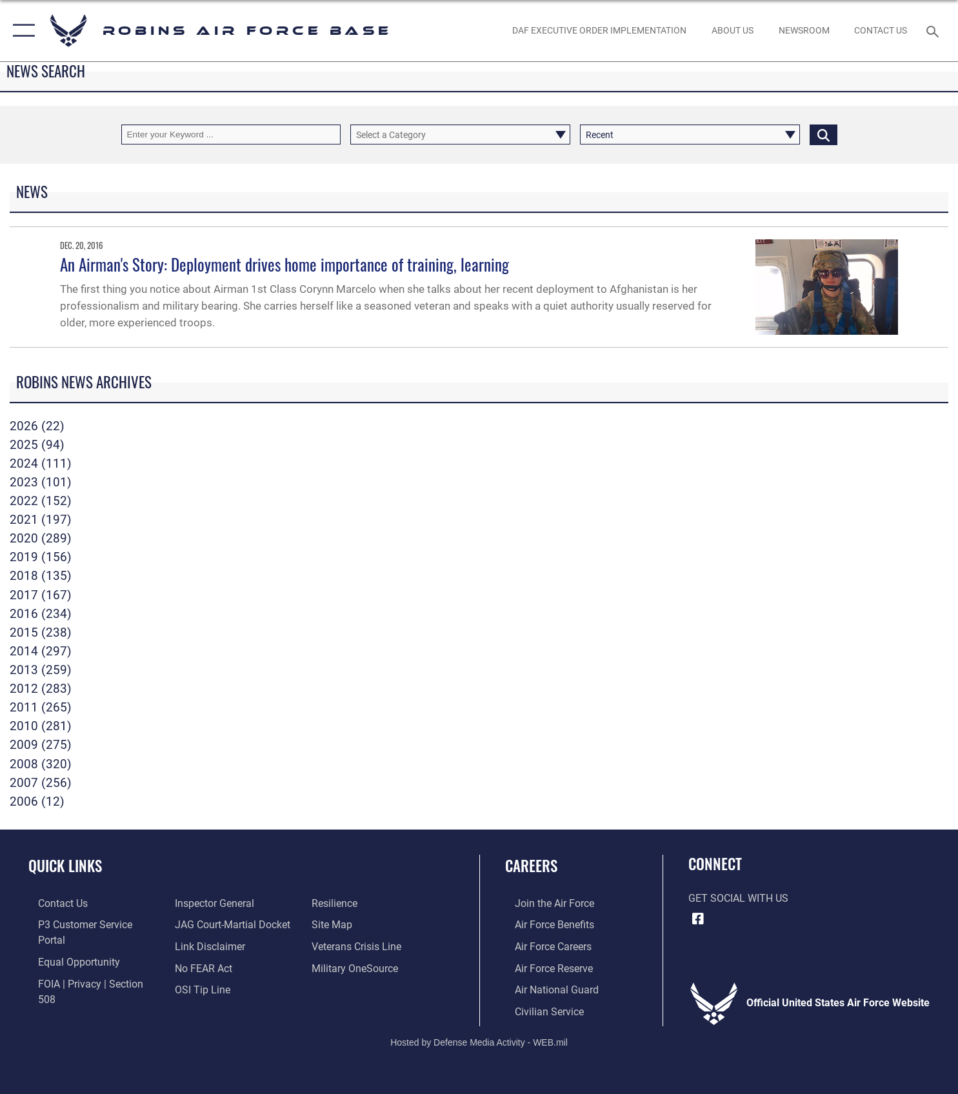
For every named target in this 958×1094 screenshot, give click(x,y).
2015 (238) (41, 632)
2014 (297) (41, 651)
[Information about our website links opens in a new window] (207, 924)
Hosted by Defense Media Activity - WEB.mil (479, 1040)
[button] (21, 30)
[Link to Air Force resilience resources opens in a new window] (194, 988)
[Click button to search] (823, 134)
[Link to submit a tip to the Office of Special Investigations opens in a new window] (199, 967)
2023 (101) (41, 482)
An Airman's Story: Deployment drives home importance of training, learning (284, 264)
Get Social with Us (738, 898)
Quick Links (65, 866)
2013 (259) (41, 669)
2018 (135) (41, 575)
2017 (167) (41, 595)
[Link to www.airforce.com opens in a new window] (544, 903)
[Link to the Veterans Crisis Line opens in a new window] (359, 924)
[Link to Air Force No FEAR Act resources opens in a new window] (200, 945)
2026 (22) (37, 426)
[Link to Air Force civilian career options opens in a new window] (539, 1009)
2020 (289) (41, 538)
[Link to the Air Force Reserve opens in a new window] (544, 967)
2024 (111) (41, 463)
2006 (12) (37, 801)
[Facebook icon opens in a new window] (698, 919)
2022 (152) (41, 500)
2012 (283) (41, 688)
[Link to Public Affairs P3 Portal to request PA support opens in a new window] (90, 924)
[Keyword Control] (231, 134)
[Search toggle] (934, 30)
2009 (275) (41, 744)
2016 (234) (41, 613)
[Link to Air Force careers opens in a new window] (543, 945)
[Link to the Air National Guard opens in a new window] (547, 988)
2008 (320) (41, 764)
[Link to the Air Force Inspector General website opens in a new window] (68, 988)
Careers (531, 866)
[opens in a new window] (358, 945)
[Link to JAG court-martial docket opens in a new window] (229, 903)
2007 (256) (41, 782)
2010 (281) (41, 726)
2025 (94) (37, 444)
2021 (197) (41, 519)
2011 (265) (41, 707)
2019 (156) (41, 557)
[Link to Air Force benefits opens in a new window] (544, 924)
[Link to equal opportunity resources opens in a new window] (69, 945)
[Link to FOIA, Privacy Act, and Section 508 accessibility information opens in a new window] (91, 967)
